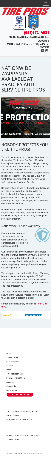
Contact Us (11, 386)
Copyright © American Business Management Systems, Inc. (25, 453)
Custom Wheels (12, 361)
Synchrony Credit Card (15, 378)
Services (9, 366)
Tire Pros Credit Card (14, 374)
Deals (8, 370)
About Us (10, 382)
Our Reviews (11, 390)
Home (9, 353)
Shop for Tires (12, 357)
